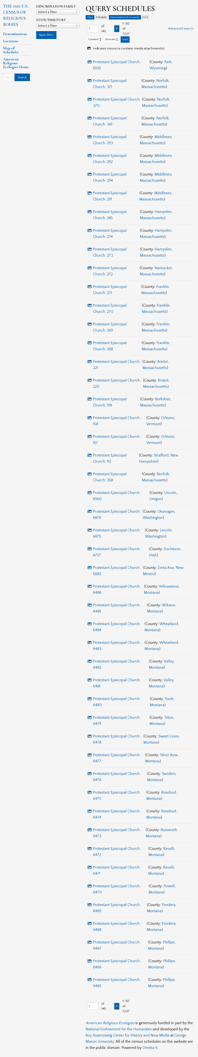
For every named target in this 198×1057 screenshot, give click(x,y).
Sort (125, 39)
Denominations (15, 34)
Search (22, 77)
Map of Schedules (11, 50)
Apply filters (46, 34)
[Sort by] (94, 39)
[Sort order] (111, 39)
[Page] (92, 28)
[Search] (9, 77)
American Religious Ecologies (110, 1023)
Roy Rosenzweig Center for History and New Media (127, 1035)
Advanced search (180, 29)
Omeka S (150, 1048)
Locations (10, 41)
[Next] (116, 28)
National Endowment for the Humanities (119, 1029)
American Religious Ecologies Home (16, 63)
